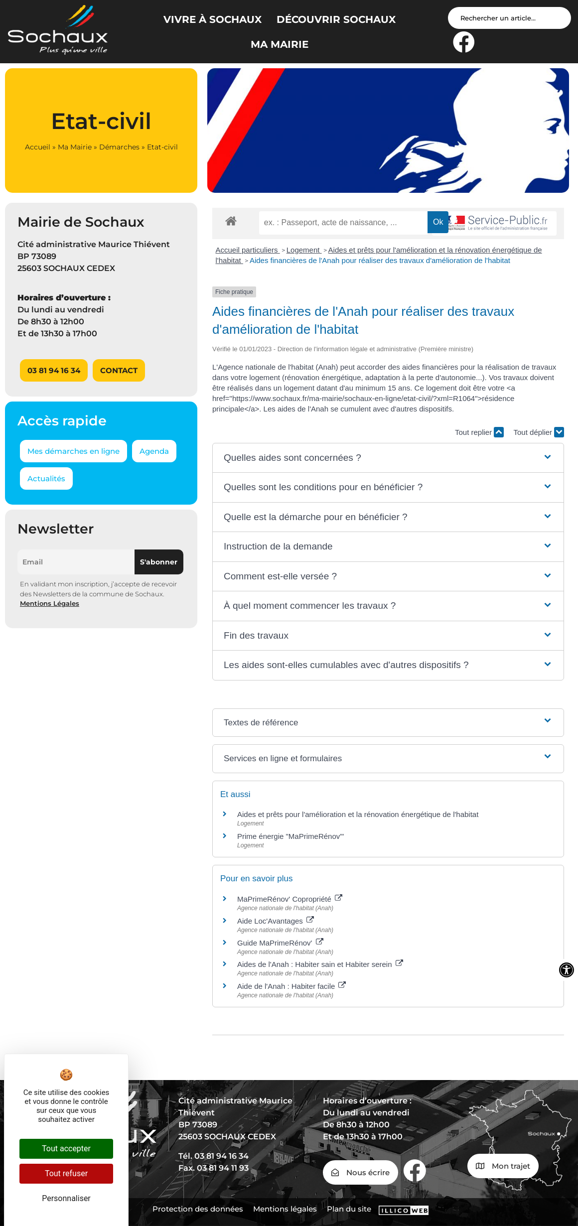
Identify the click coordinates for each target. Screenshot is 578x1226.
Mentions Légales (49, 603)
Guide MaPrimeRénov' (280, 943)
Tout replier (479, 432)
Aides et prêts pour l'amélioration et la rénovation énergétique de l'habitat (357, 814)
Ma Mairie (75, 147)
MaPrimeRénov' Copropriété (289, 899)
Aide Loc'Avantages (275, 921)
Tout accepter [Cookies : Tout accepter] (66, 1148)
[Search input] (509, 18)
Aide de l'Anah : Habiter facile (291, 986)
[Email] (76, 561)
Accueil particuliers (248, 250)
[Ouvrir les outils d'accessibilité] (567, 970)
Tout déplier (539, 432)
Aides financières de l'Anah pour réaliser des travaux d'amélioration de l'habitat (380, 260)
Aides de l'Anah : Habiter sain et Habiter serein (320, 964)
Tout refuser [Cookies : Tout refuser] (66, 1173)
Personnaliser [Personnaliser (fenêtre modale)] (66, 1198)
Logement (304, 250)
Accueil (37, 147)
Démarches (119, 147)
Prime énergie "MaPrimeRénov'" (291, 836)
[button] (388, 458)
